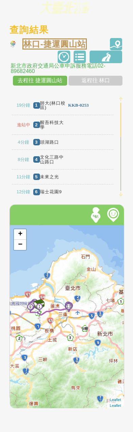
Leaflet (115, 400)
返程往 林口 (95, 80)
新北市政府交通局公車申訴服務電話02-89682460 (58, 68)
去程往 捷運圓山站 (40, 80)
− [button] (20, 245)
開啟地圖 (19, 228)
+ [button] (20, 234)
